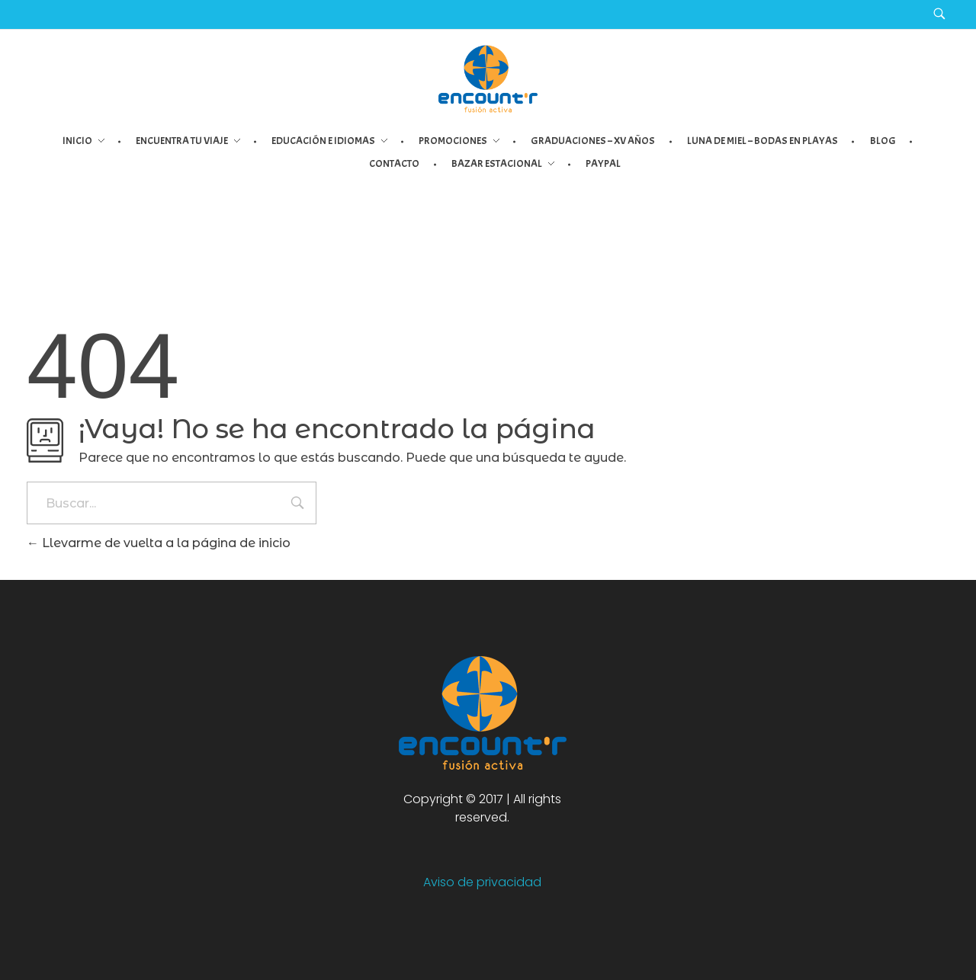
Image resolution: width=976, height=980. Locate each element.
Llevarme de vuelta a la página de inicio (159, 543)
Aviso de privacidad (482, 882)
